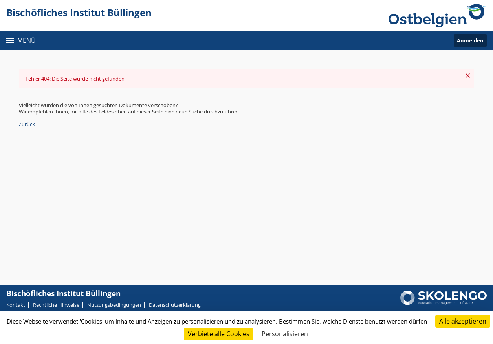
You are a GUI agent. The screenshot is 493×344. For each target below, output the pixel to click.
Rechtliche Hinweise (56, 305)
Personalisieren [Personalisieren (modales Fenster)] (285, 333)
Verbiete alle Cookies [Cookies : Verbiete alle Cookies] (218, 333)
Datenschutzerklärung (175, 305)
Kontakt (15, 305)
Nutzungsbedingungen (114, 305)
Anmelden (470, 40)
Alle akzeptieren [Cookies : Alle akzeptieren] (462, 321)
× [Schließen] (468, 75)
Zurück (27, 124)
